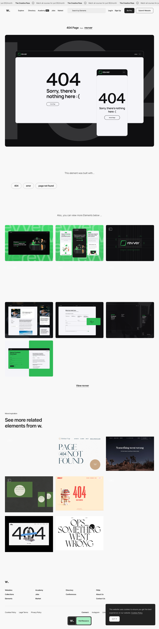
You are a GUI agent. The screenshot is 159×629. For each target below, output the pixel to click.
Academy (43, 10)
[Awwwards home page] (72, 621)
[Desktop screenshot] (29, 243)
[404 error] (29, 534)
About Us (99, 594)
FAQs (98, 590)
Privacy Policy (36, 612)
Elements (8, 598)
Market (60, 10)
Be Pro (129, 10)
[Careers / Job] (29, 359)
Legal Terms (23, 612)
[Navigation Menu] (130, 320)
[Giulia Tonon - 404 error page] (80, 533)
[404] (29, 494)
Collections (9, 594)
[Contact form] (80, 320)
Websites (8, 590)
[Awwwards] (8, 11)
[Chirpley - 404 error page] (80, 493)
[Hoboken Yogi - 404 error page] (80, 454)
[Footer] (130, 282)
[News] (29, 320)
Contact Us (100, 598)
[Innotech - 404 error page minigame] (130, 493)
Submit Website (145, 10)
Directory (31, 10)
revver (88, 27)
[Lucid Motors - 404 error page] (130, 454)
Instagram (95, 612)
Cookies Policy (10, 612)
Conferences (71, 594)
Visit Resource (83, 621)
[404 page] (29, 455)
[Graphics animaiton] (80, 282)
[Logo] (130, 243)
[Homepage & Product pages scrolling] (29, 282)
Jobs (53, 10)
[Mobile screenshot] (80, 243)
